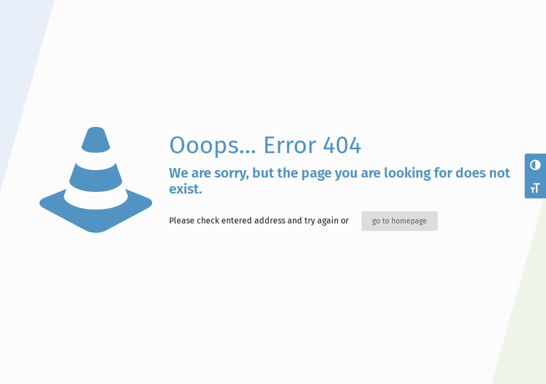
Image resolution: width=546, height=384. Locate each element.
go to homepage (399, 221)
